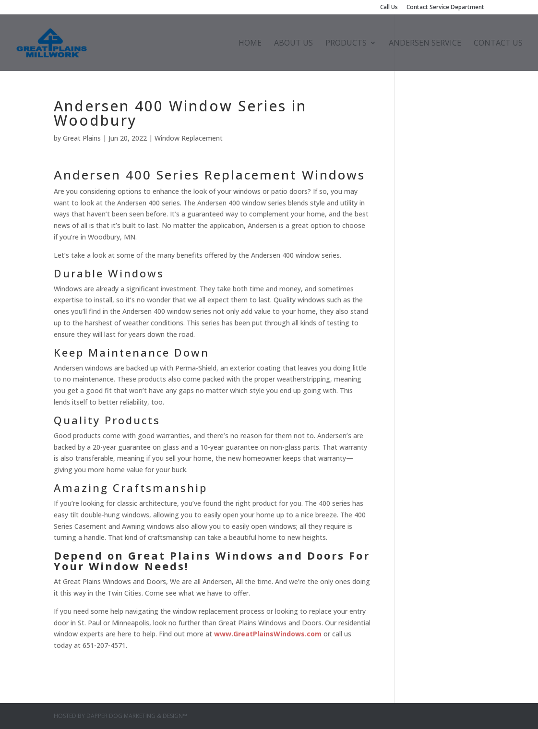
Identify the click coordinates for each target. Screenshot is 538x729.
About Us (293, 43)
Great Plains (82, 138)
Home (250, 43)
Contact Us (498, 43)
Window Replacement (189, 138)
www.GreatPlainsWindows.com (268, 633)
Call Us (389, 7)
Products (346, 43)
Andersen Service (425, 43)
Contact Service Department (445, 7)
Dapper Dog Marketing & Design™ (136, 716)
